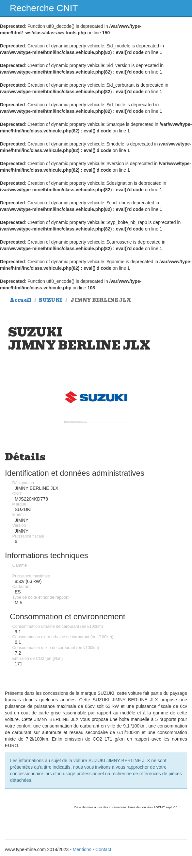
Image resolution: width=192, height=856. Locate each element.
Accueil (20, 300)
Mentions (82, 849)
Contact (103, 849)
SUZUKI (50, 300)
